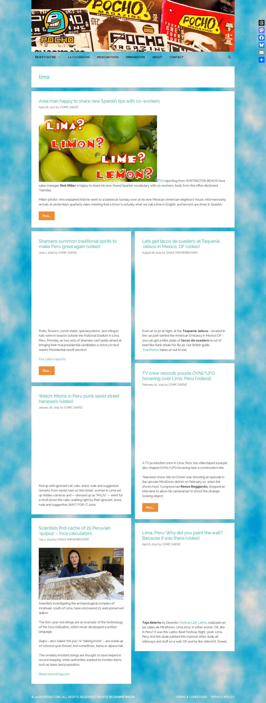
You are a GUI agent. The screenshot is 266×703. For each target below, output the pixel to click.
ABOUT (157, 57)
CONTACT (177, 57)
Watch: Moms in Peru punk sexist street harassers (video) (79, 398)
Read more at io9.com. (54, 674)
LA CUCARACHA (79, 57)
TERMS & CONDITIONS (191, 697)
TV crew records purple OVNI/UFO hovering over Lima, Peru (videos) (178, 375)
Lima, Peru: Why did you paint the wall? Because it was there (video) (182, 535)
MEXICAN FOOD (108, 57)
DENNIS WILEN (124, 697)
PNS (161, 181)
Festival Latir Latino (193, 622)
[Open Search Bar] (229, 57)
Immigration (135, 57)
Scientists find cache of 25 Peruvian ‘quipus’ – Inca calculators (74, 530)
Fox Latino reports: (52, 359)
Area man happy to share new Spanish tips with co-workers (99, 101)
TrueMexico (150, 350)
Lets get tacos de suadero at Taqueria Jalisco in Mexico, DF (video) (180, 243)
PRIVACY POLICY (223, 697)
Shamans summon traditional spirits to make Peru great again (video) (78, 243)
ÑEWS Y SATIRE (49, 57)
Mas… (48, 216)
